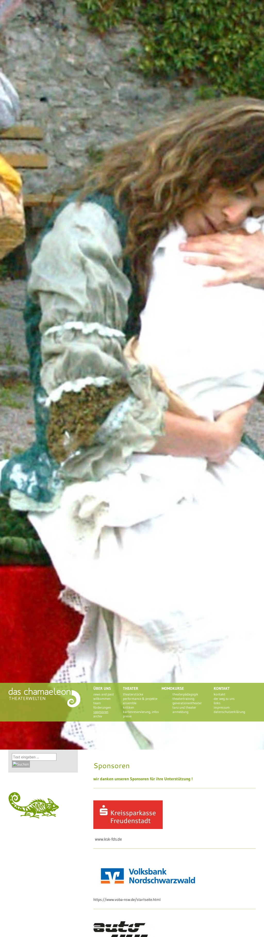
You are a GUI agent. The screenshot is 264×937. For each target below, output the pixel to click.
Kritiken (128, 707)
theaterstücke (133, 694)
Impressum (222, 707)
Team (97, 703)
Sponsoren (100, 712)
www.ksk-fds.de (108, 839)
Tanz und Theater (184, 707)
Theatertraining (183, 698)
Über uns (102, 688)
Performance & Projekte (140, 698)
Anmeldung (180, 712)
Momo (167, 688)
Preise (127, 716)
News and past (103, 694)
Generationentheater (187, 703)
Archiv (97, 716)
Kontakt (222, 688)
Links (217, 703)
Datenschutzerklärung (229, 712)
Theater (130, 688)
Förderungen (102, 707)
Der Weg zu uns (224, 698)
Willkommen (102, 698)
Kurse (178, 688)
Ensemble (129, 703)
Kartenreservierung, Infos (141, 712)
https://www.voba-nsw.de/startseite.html (127, 899)
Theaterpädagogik (185, 694)
